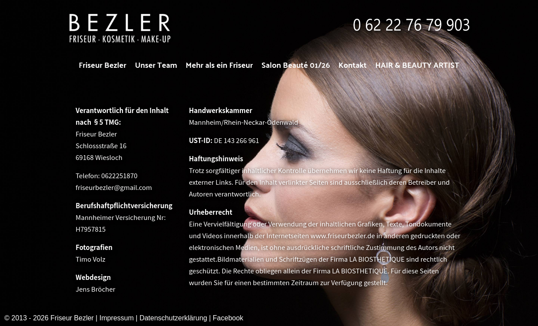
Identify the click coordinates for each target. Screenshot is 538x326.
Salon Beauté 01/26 (296, 64)
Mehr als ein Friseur (219, 64)
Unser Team (156, 64)
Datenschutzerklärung (174, 318)
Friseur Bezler (102, 64)
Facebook (228, 318)
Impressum (117, 318)
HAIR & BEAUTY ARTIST (417, 64)
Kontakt (353, 64)
